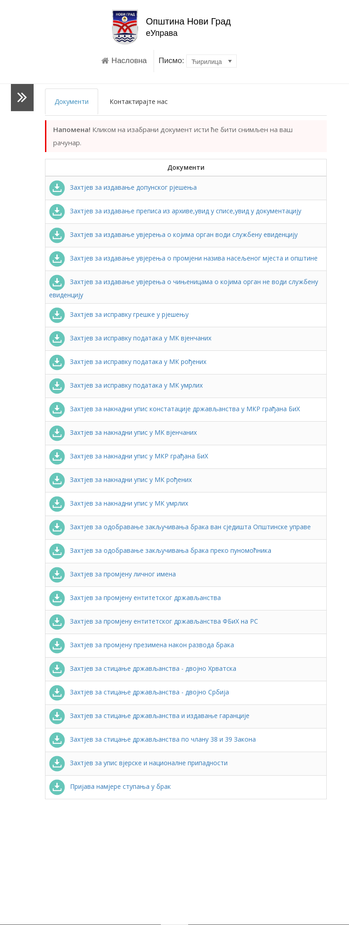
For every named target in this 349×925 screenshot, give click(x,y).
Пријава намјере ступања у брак (110, 786)
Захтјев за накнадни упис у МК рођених (120, 479)
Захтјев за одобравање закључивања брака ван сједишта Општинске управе (180, 526)
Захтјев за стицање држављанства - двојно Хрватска (142, 668)
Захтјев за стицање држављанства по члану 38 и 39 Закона (152, 739)
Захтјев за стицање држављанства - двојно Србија (139, 692)
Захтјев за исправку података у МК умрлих (126, 385)
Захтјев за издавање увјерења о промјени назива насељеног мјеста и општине (183, 258)
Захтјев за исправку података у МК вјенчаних (130, 338)
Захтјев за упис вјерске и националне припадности (138, 762)
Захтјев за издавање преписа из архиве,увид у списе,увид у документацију (175, 211)
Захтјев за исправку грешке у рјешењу (119, 314)
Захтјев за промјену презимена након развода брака (141, 644)
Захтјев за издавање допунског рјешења (123, 187)
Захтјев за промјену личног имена (112, 574)
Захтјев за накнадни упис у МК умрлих (118, 503)
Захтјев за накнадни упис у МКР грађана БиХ (128, 456)
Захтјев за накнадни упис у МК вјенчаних (123, 432)
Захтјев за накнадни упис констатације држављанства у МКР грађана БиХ (174, 408)
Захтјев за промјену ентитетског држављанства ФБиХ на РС (153, 621)
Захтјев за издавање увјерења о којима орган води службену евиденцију (173, 234)
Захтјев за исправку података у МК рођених (127, 361)
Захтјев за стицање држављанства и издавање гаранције (149, 715)
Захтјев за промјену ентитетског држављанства (135, 597)
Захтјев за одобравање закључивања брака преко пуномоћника (160, 550)
